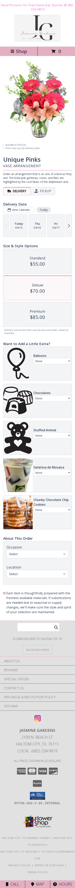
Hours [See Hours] (62, 884)
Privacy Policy (19, 865)
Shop (18, 51)
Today (44, 210)
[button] (37, 796)
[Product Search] (38, 627)
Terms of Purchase (49, 865)
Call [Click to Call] (12, 884)
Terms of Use (37, 872)
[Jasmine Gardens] (37, 41)
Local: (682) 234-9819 (37, 751)
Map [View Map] (37, 884)
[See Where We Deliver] (38, 650)
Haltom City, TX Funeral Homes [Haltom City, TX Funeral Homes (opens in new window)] (26, 838)
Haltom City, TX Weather (19, 851)
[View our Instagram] (37, 720)
